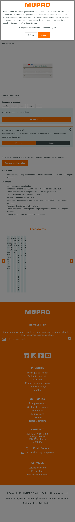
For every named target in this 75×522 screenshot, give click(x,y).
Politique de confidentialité (29, 27)
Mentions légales (49, 27)
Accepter (43, 35)
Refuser (31, 35)
